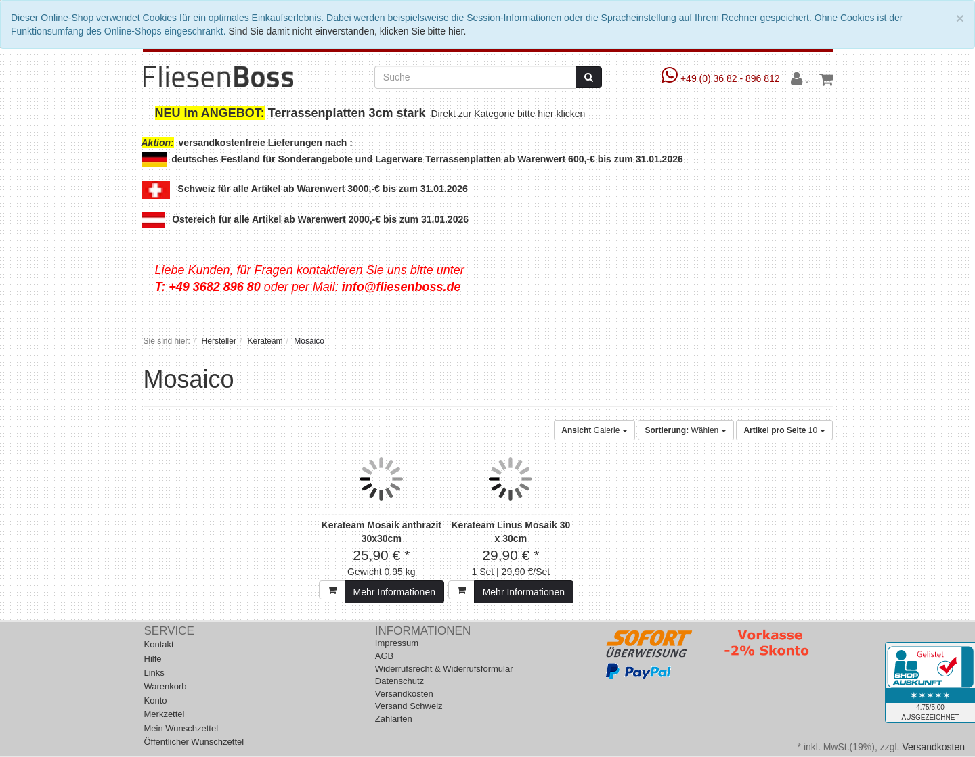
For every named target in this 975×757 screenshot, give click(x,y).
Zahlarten (393, 719)
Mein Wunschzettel (181, 728)
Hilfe (153, 658)
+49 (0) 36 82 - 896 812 (722, 78)
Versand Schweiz (409, 706)
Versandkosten (404, 694)
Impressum (396, 643)
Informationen (423, 630)
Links (154, 673)
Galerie (594, 430)
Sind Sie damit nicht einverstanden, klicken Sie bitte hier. (347, 31)
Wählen (686, 430)
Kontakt (159, 644)
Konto (155, 700)
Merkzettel (164, 714)
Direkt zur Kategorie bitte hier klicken (510, 113)
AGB (384, 656)
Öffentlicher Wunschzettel (194, 742)
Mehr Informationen (394, 592)
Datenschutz (399, 681)
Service (169, 630)
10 (784, 430)
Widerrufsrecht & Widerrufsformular (444, 669)
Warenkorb (165, 686)
